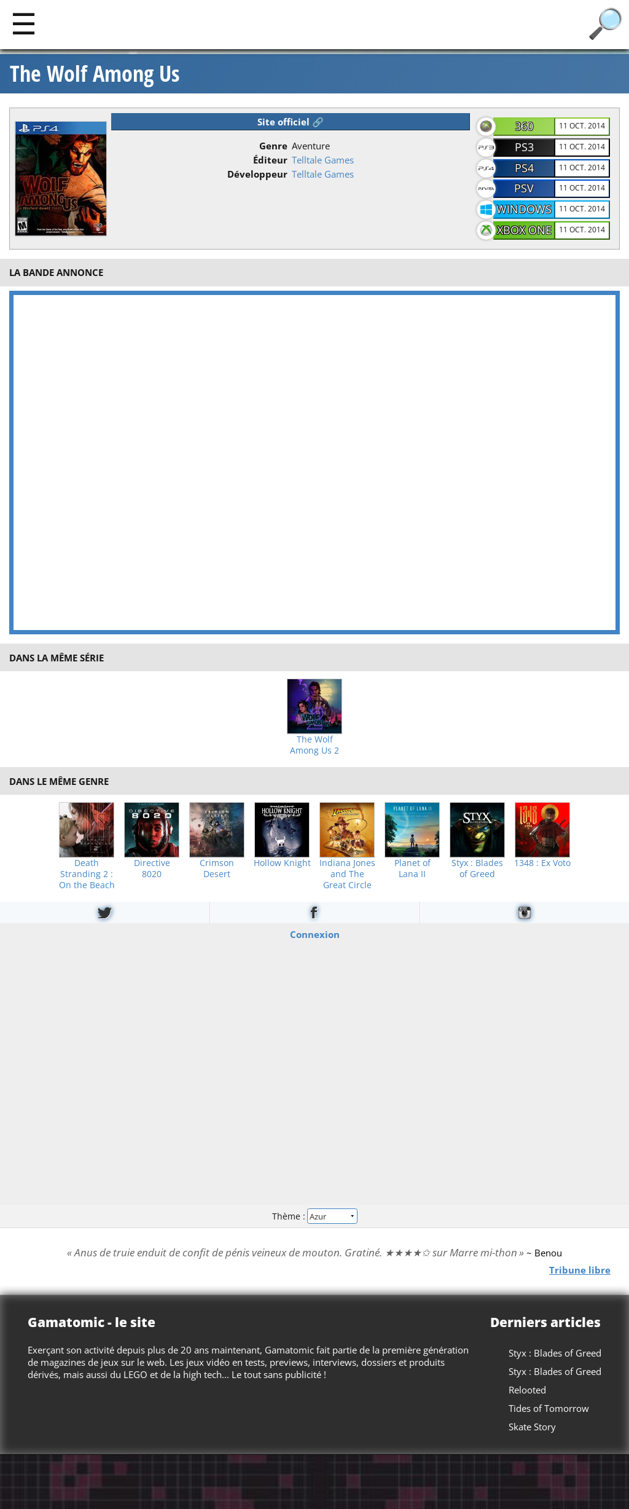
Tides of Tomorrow (549, 1408)
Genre (273, 146)
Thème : (314, 1216)
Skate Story (532, 1426)
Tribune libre (580, 1270)
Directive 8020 (152, 868)
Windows (524, 209)
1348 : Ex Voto (542, 863)
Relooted (527, 1390)
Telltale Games (323, 160)
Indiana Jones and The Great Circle (347, 874)
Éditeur (270, 160)
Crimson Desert (217, 868)
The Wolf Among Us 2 (314, 745)
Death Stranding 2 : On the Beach (87, 874)
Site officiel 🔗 (290, 122)
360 (524, 126)
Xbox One (524, 230)
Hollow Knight (282, 863)
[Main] (23, 23)
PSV (524, 188)
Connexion (315, 934)
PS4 (524, 167)
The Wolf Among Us (94, 74)
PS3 (524, 147)
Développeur (257, 174)
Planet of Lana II (412, 868)
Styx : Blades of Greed (477, 868)
